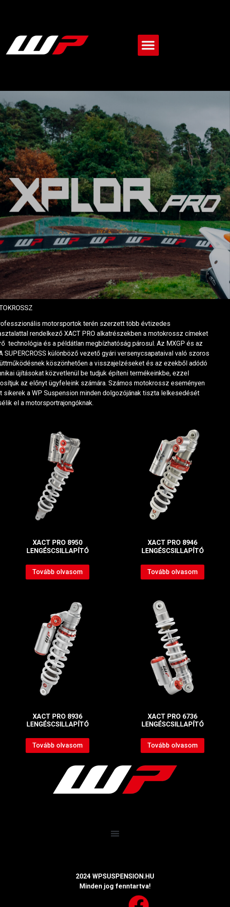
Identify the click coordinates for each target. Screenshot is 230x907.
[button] (148, 45)
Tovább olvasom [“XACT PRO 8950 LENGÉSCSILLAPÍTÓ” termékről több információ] (57, 572)
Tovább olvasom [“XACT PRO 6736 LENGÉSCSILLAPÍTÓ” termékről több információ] (172, 745)
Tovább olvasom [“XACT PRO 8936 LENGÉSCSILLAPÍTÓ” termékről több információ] (57, 745)
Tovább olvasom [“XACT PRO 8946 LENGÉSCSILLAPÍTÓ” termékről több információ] (172, 572)
